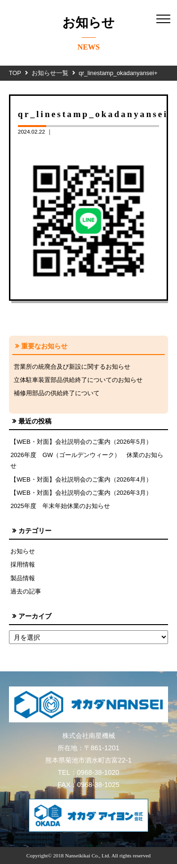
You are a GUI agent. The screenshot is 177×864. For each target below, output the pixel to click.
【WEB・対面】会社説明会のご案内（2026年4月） (81, 479)
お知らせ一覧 (50, 72)
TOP (15, 72)
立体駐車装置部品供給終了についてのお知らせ (78, 379)
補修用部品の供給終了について (57, 393)
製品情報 (22, 578)
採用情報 (22, 564)
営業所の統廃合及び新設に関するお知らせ (72, 366)
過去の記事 (25, 591)
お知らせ (22, 551)
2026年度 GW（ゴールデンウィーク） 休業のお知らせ (86, 460)
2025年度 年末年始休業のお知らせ (60, 505)
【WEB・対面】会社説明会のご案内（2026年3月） (81, 492)
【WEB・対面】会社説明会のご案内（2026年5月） (81, 441)
